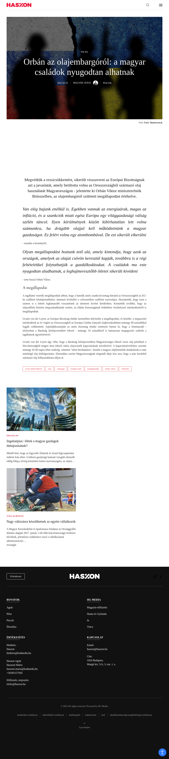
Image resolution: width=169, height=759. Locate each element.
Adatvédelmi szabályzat (53, 715)
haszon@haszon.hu (97, 649)
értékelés (125, 369)
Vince (90, 626)
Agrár (10, 607)
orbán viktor (110, 369)
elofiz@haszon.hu (16, 684)
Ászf (103, 715)
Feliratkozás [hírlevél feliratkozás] (15, 576)
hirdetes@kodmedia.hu (19, 653)
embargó (61, 369)
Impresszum (90, 715)
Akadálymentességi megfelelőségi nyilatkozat (131, 715)
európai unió (75, 369)
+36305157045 (15, 672)
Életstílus (12, 626)
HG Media (103, 706)
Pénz (9, 613)
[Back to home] (19, 5)
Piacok (10, 620)
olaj (49, 369)
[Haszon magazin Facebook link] (160, 576)
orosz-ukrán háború (33, 369)
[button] (147, 5)
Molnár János (85, 83)
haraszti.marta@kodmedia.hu (22, 668)
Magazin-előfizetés (97, 607)
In (88, 620)
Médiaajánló (74, 715)
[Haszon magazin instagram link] (155, 576)
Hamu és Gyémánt (97, 613)
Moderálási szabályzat (27, 715)
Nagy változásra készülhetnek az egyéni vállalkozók (41, 521)
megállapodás (93, 369)
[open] (162, 752)
